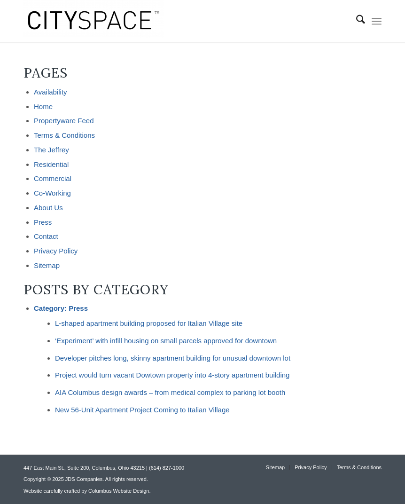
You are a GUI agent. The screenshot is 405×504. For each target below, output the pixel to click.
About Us (48, 208)
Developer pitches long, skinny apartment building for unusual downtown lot (172, 358)
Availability (50, 92)
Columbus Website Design (118, 491)
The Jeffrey (51, 150)
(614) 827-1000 (166, 468)
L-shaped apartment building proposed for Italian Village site (148, 323)
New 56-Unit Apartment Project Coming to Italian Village (142, 410)
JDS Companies (83, 479)
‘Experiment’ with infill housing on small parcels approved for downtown (166, 341)
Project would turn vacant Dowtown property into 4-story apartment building (172, 375)
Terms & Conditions (64, 135)
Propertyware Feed (64, 121)
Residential (51, 164)
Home (43, 106)
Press (43, 222)
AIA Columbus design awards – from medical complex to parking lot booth (170, 392)
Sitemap (47, 265)
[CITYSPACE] (93, 21)
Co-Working (52, 193)
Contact (46, 236)
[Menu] (377, 21)
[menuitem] (356, 21)
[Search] (356, 21)
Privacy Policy (56, 251)
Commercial (52, 178)
